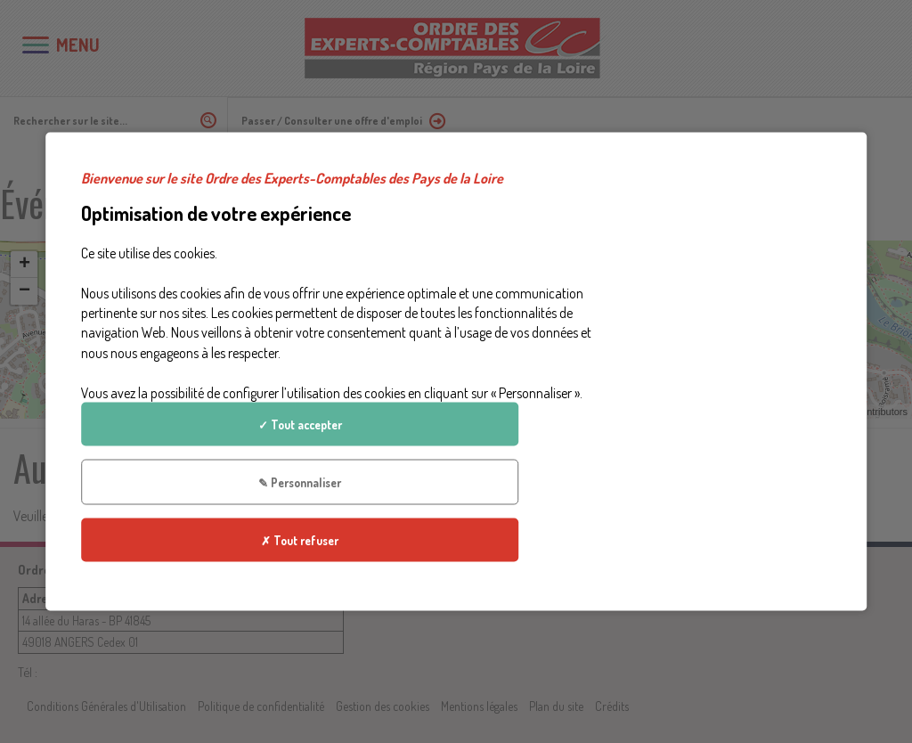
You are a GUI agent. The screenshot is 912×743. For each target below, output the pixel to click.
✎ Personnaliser (737, 338)
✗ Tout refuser (737, 400)
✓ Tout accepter (737, 278)
